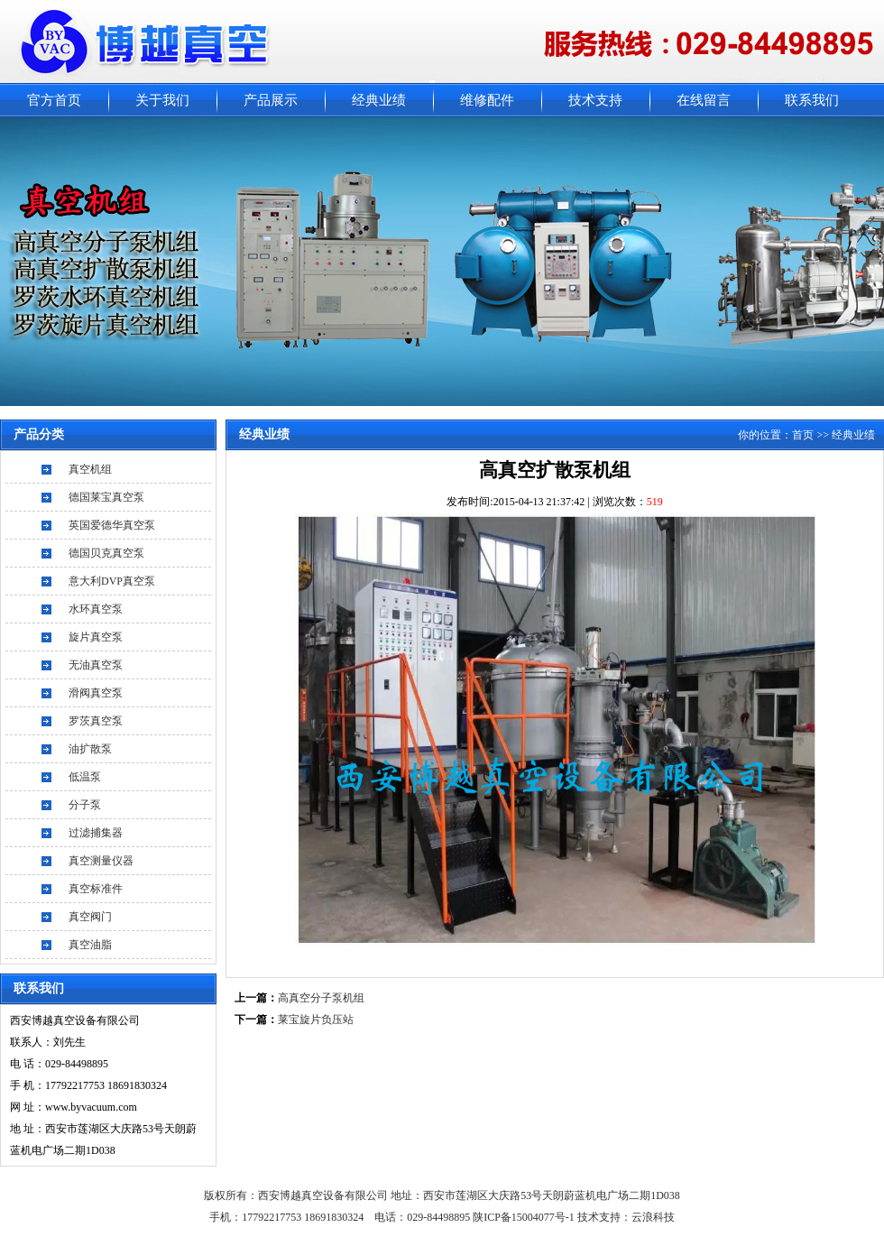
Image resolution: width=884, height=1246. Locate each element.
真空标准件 (96, 888)
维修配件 (487, 100)
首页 (803, 435)
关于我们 (162, 100)
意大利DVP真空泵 (112, 581)
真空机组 (90, 469)
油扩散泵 (90, 749)
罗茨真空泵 (96, 721)
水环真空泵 (96, 609)
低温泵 (85, 777)
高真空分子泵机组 (321, 998)
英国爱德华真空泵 (112, 525)
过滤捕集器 (96, 832)
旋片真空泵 (96, 637)
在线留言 (704, 100)
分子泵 (85, 804)
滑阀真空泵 (96, 693)
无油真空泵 (96, 665)
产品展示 (271, 100)
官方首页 (54, 100)
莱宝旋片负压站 (316, 1019)
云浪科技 (653, 1217)
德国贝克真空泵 (106, 553)
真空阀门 (90, 916)
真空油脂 (90, 944)
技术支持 (595, 100)
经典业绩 (379, 100)
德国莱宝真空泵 (106, 497)
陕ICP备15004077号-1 (525, 1217)
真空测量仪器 (101, 860)
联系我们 (812, 100)
